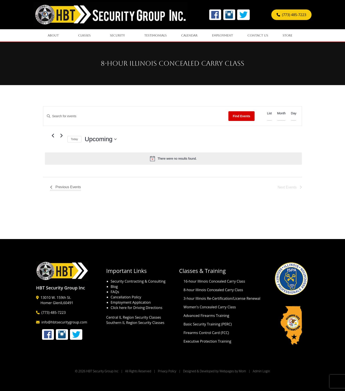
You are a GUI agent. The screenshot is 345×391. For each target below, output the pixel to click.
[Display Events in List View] (269, 113)
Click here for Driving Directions (136, 307)
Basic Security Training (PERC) (208, 324)
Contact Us (258, 35)
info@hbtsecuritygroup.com (64, 322)
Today (74, 139)
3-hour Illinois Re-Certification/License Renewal (222, 298)
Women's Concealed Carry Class (210, 307)
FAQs (115, 291)
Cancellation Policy (126, 297)
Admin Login (261, 371)
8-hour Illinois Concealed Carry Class (213, 289)
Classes (86, 35)
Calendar (189, 35)
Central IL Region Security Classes (133, 317)
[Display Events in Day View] (293, 113)
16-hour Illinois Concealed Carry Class (214, 281)
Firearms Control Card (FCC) (206, 332)
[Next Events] (61, 135)
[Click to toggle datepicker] (101, 139)
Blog (114, 286)
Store (290, 35)
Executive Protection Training (207, 341)
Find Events (241, 116)
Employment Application (131, 302)
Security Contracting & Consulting (138, 281)
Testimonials (155, 35)
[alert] (173, 158)
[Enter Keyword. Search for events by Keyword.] (135, 116)
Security (120, 35)
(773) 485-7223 (291, 14)
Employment (222, 35)
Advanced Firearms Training (206, 315)
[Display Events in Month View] (281, 113)
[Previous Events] (52, 135)
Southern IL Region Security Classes (135, 322)
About (56, 35)
